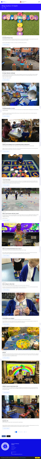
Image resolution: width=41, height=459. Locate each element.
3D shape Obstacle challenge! (8, 73)
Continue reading (6, 44)
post (8, 436)
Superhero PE (5, 420)
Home (2, 7)
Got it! (37, 457)
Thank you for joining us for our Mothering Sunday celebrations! (16, 144)
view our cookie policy (22, 457)
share (4, 436)
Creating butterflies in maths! (8, 108)
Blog (5, 7)
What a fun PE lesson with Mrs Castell (10, 213)
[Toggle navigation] (39, 1)
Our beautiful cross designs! (8, 318)
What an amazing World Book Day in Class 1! (11, 248)
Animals (4, 352)
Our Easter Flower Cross (7, 37)
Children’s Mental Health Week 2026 (10, 386)
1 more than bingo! (6, 179)
